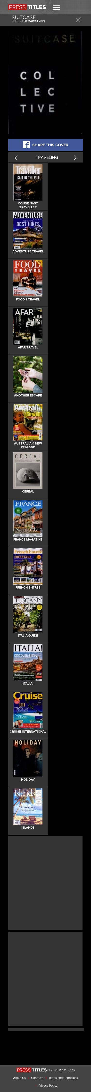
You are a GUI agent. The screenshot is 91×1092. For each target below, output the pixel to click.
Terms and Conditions (63, 1078)
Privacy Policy (48, 1086)
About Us (19, 1078)
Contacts (37, 1078)
